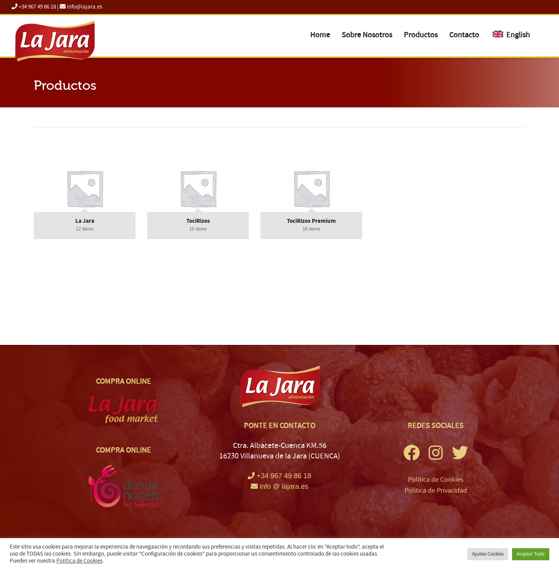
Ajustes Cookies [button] (487, 554)
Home (320, 35)
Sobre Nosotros (367, 35)
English (511, 35)
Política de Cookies (436, 479)
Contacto (464, 35)
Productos (420, 35)
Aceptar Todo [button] (531, 554)
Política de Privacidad (435, 490)
